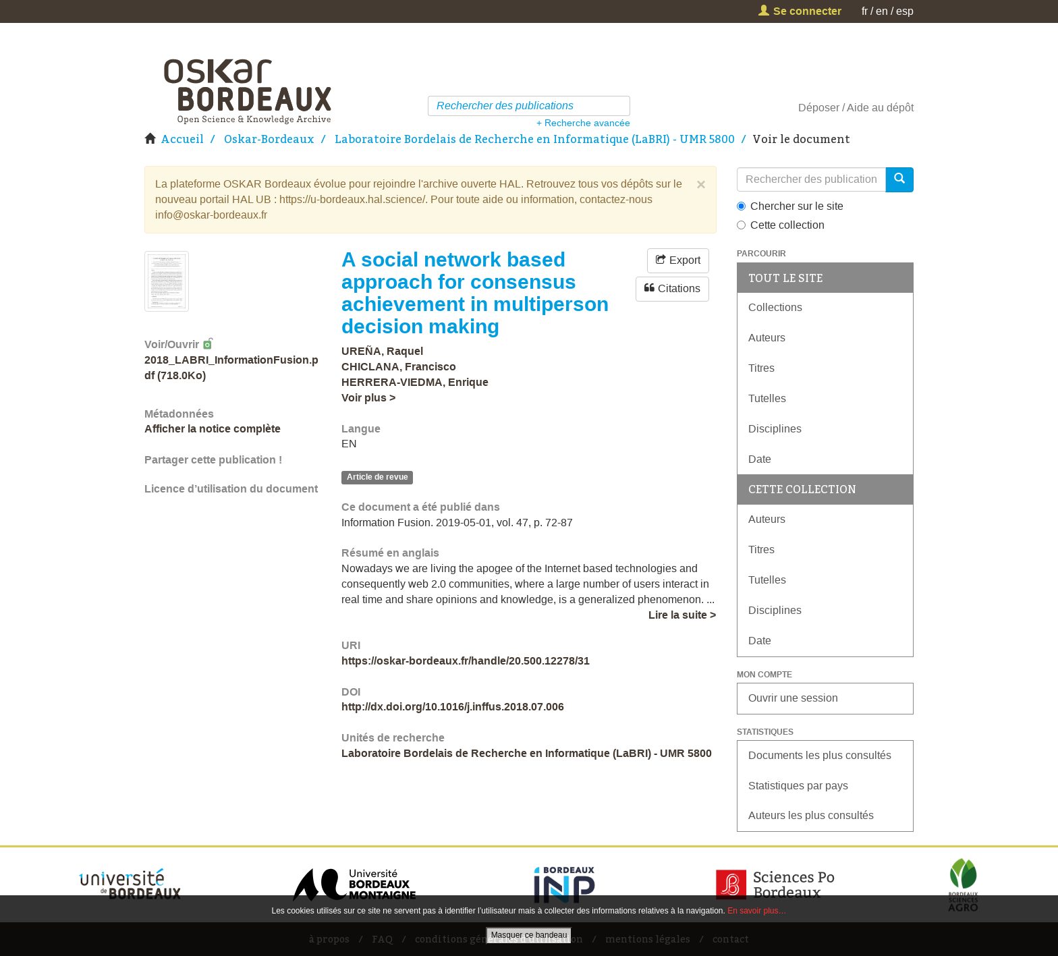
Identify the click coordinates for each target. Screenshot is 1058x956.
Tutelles (767, 398)
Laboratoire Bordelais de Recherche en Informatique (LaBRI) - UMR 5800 (535, 139)
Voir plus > (368, 397)
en (882, 11)
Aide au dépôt (880, 107)
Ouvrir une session (793, 698)
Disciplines (775, 428)
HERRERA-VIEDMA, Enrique (415, 382)
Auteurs (766, 337)
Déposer (818, 107)
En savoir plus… (756, 911)
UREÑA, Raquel (382, 351)
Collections (775, 307)
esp (905, 11)
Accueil (182, 139)
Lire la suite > (682, 615)
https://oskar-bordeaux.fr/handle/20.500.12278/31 (465, 661)
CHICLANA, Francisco (398, 366)
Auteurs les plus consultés (811, 815)
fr (865, 11)
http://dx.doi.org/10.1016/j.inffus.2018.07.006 (452, 706)
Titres (761, 368)
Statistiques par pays (798, 785)
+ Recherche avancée (583, 122)
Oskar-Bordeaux (269, 139)
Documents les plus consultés (819, 755)
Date (759, 459)
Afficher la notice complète (212, 428)
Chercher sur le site (790, 206)
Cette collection (781, 225)
